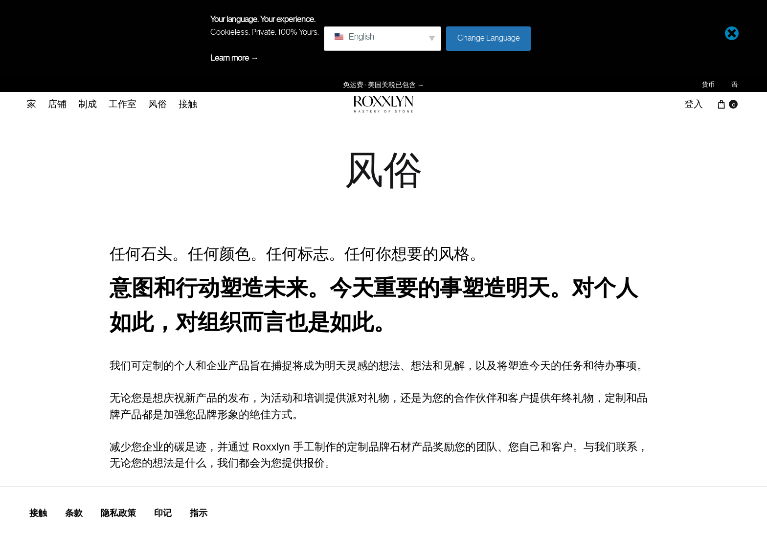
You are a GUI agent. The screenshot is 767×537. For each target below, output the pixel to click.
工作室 (122, 103)
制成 (87, 103)
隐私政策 (118, 513)
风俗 (157, 103)
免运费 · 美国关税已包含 (383, 84)
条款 (74, 513)
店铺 (57, 103)
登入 (693, 103)
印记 (163, 513)
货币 (708, 84)
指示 (198, 513)
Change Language (488, 38)
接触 (188, 103)
